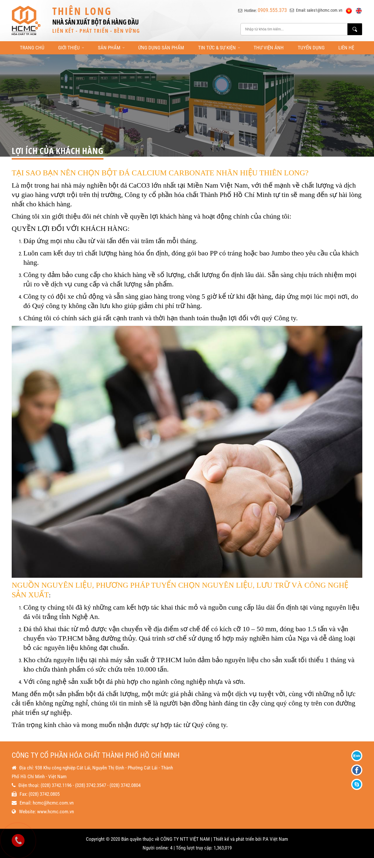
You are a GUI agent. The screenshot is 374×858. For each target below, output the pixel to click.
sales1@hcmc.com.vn (324, 10)
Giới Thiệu (71, 48)
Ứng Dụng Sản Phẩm (161, 48)
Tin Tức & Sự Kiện (219, 48)
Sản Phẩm (111, 48)
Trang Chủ (32, 48)
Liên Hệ (346, 48)
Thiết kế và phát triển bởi (237, 839)
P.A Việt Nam (275, 839)
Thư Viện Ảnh (269, 48)
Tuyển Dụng (311, 48)
